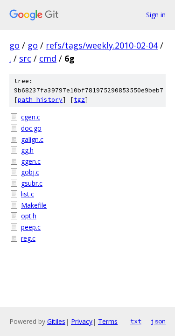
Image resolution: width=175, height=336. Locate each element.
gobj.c (30, 172)
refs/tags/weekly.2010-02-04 (102, 45)
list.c (27, 193)
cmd (47, 58)
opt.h (28, 215)
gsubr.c (31, 183)
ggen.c (31, 161)
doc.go (31, 128)
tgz (79, 100)
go (14, 45)
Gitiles (56, 321)
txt (135, 321)
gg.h (27, 150)
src (25, 58)
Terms (108, 321)
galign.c (32, 139)
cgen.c (30, 116)
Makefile (34, 205)
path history (40, 100)
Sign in (156, 14)
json (158, 321)
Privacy (81, 321)
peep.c (31, 227)
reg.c (28, 238)
